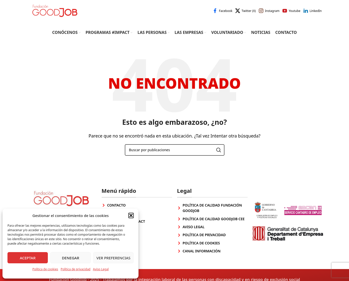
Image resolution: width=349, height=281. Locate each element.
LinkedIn (316, 13)
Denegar (70, 257)
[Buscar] (174, 154)
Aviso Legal (101, 269)
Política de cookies (45, 269)
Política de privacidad (75, 269)
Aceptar (27, 257)
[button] (131, 215)
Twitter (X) (249, 13)
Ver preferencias (113, 257)
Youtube (294, 13)
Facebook (225, 13)
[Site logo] (57, 12)
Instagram (272, 13)
